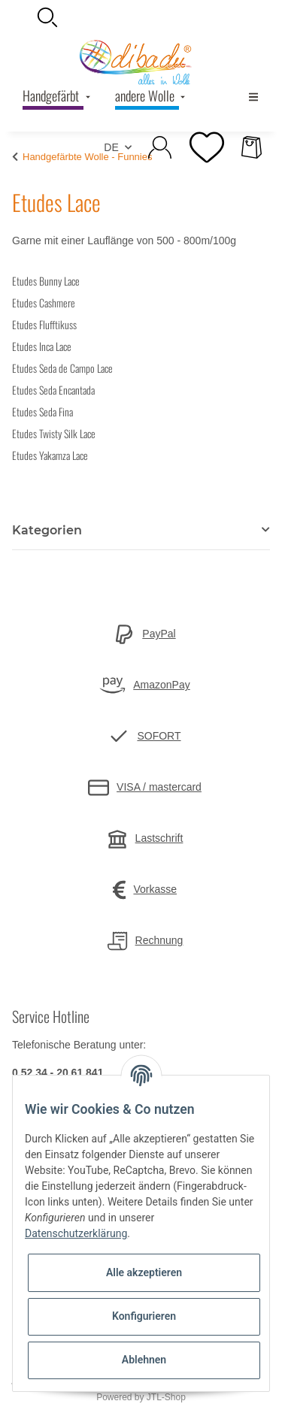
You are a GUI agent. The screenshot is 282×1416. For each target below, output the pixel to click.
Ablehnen (144, 1360)
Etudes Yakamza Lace (50, 455)
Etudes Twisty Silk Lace (54, 433)
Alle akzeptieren (144, 1272)
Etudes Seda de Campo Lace (62, 368)
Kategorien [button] (47, 530)
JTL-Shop (166, 1397)
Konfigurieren (144, 1316)
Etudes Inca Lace (41, 346)
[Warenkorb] (251, 147)
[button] (141, 17)
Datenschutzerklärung (76, 1233)
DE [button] (111, 147)
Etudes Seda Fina (42, 411)
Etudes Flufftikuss (44, 324)
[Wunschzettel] (206, 147)
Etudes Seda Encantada (53, 390)
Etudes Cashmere (43, 302)
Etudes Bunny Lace (46, 281)
